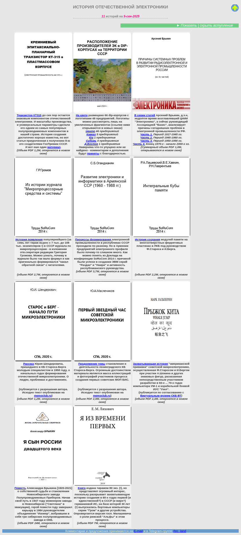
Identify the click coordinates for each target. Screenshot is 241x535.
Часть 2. (146, 137)
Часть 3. (146, 140)
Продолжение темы (102, 323)
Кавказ (91, 134)
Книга (102, 448)
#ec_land (179, 531)
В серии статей (161, 75)
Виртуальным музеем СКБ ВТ (160, 395)
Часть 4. (139, 143)
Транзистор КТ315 (43, 75)
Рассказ (43, 323)
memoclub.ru (42, 395)
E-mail (138, 531)
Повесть (43, 448)
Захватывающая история (161, 323)
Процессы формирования (102, 199)
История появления (43, 199)
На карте (102, 75)
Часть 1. (146, 134)
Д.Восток (91, 143)
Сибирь (91, 140)
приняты (93, 153)
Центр (90, 131)
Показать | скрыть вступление (207, 25)
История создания (161, 199)
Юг (91, 137)
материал (54, 147)
